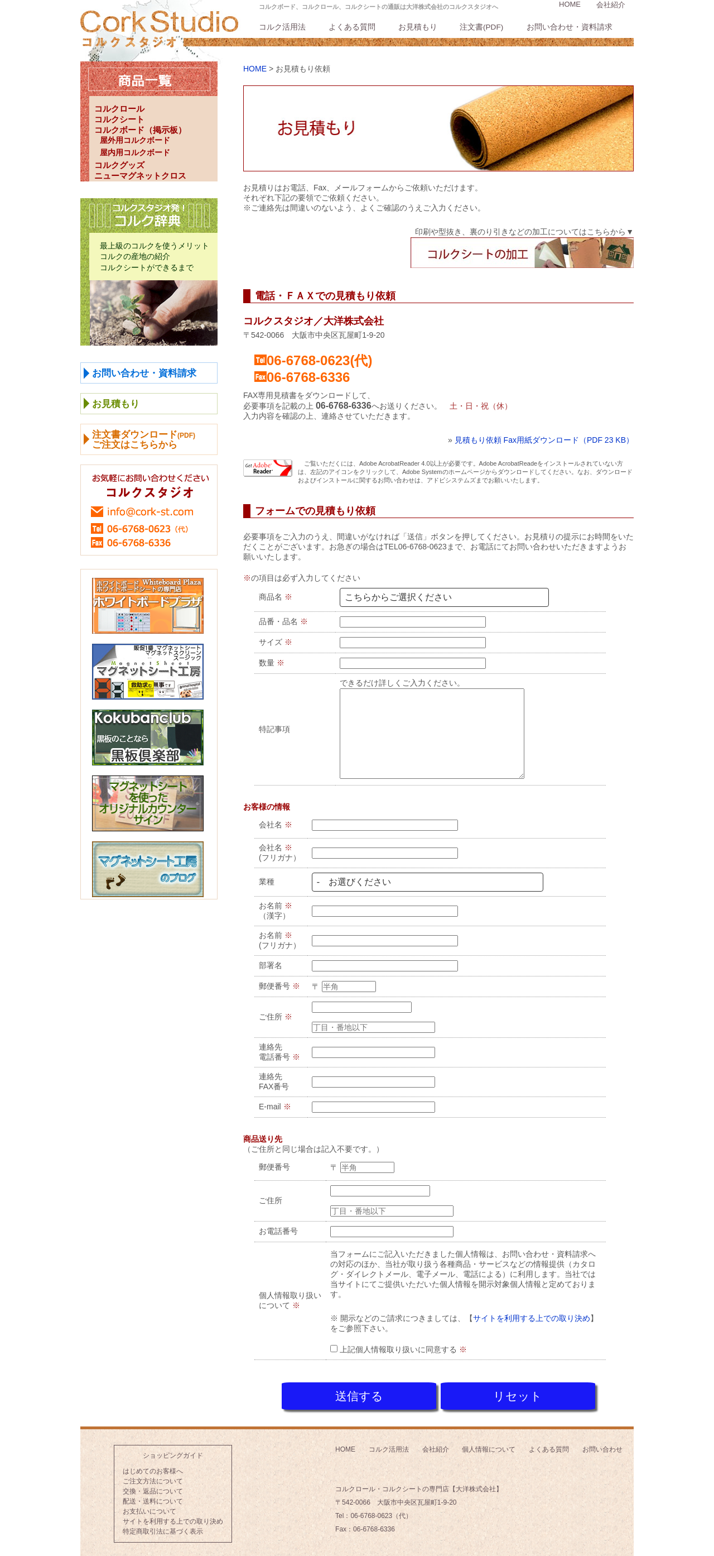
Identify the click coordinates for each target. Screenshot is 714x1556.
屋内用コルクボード (135, 152)
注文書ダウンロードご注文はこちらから (143, 440)
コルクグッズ (119, 165)
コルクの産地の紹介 (135, 256)
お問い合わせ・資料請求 (569, 27)
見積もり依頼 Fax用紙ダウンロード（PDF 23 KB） (544, 439)
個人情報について (488, 1446)
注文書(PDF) (481, 27)
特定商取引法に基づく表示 (163, 1528)
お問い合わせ (602, 1446)
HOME (570, 4)
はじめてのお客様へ (153, 1468)
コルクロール (119, 108)
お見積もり (417, 27)
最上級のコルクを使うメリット (154, 245)
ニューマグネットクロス (140, 175)
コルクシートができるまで (147, 267)
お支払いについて (149, 1508)
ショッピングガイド (173, 1452)
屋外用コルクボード (135, 140)
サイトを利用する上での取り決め (531, 1318)
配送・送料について (153, 1498)
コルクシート (119, 119)
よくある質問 (352, 27)
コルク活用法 (282, 27)
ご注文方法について (153, 1478)
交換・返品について (153, 1488)
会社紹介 (610, 5)
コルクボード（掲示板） (140, 130)
